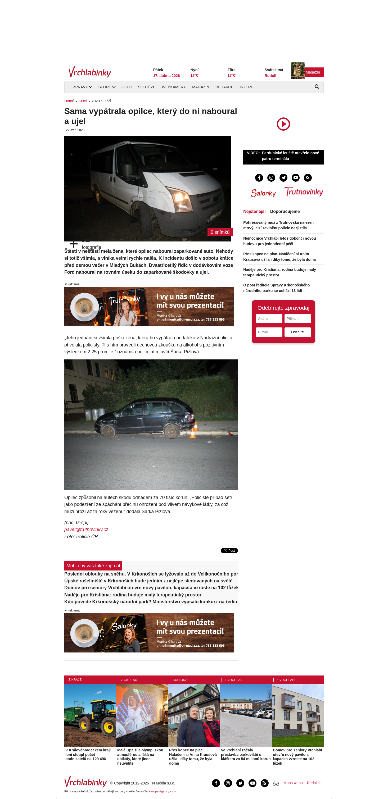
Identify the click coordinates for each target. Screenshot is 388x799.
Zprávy (80, 87)
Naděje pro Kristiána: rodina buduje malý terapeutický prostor (132, 594)
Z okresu (129, 680)
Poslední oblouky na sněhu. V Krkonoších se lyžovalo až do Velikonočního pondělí (151, 574)
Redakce (224, 87)
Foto (126, 87)
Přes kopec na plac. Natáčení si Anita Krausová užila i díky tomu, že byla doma (193, 756)
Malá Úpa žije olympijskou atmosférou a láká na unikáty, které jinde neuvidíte (140, 756)
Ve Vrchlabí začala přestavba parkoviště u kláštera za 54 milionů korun (246, 754)
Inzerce (248, 87)
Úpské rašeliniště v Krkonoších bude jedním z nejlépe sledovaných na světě (148, 580)
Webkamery (174, 87)
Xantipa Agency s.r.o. (162, 791)
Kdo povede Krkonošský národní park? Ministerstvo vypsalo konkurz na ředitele (151, 601)
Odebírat (297, 332)
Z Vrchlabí (234, 680)
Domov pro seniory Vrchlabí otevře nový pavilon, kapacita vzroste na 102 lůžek (151, 587)
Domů (69, 101)
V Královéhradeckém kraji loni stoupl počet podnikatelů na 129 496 (88, 754)
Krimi (83, 101)
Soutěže (146, 87)
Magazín (313, 72)
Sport (104, 87)
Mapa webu (293, 783)
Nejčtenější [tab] (254, 211)
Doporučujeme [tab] (285, 211)
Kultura (180, 680)
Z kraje (75, 680)
